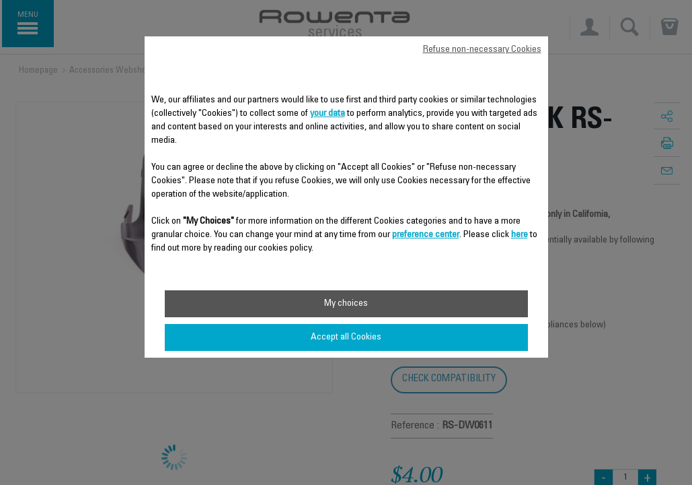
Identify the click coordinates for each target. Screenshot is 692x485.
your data (327, 114)
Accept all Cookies (346, 337)
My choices (346, 304)
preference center (425, 235)
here (519, 235)
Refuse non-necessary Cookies (482, 50)
